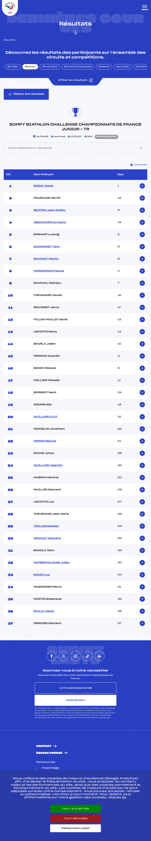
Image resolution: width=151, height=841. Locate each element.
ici (108, 718)
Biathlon (30, 67)
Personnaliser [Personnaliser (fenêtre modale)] (75, 828)
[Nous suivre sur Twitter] (63, 656)
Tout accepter (75, 808)
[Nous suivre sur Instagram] (75, 656)
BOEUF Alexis (43, 186)
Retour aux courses (26, 94)
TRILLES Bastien (46, 526)
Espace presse (49, 753)
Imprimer (138, 165)
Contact (44, 746)
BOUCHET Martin (46, 259)
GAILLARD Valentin (48, 465)
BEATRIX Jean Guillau (50, 210)
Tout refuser (75, 818)
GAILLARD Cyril (45, 417)
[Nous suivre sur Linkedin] (99, 656)
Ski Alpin (12, 67)
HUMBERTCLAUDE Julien (52, 563)
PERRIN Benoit (45, 441)
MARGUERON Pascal (49, 271)
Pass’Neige (50, 768)
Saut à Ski (122, 67)
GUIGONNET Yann (47, 247)
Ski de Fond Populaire (78, 67)
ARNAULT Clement (47, 538)
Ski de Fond (49, 67)
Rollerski (104, 67)
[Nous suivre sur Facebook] (51, 656)
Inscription (75, 700)
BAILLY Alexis (44, 611)
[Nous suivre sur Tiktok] (87, 656)
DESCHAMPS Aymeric (50, 222)
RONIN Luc (42, 575)
